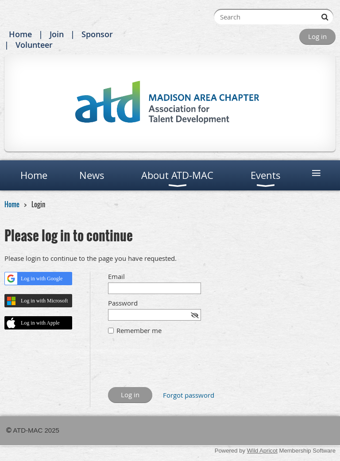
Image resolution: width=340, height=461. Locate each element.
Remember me (139, 330)
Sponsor (97, 34)
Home (20, 34)
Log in (317, 36)
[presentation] (175, 365)
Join (57, 34)
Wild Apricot (262, 450)
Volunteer (34, 44)
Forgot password (188, 395)
